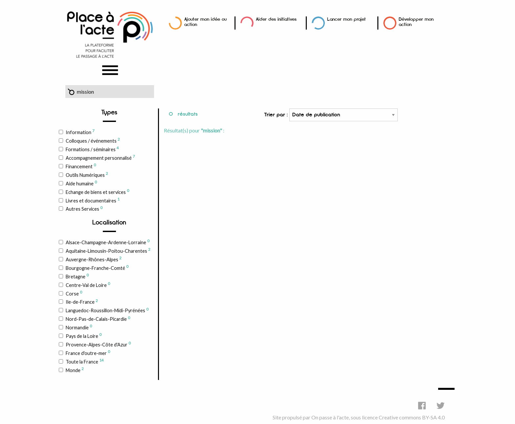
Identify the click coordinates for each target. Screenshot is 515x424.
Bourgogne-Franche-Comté (96, 267)
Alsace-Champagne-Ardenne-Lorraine (107, 242)
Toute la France (84, 361)
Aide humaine (81, 183)
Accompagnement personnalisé (100, 157)
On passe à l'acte (330, 417)
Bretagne (77, 276)
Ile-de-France (81, 301)
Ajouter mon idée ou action (205, 21)
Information (80, 132)
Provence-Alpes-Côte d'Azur (98, 344)
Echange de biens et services (97, 191)
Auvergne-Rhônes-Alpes (93, 259)
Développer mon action (416, 21)
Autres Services (83, 208)
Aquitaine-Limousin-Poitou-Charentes (107, 250)
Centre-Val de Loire (87, 284)
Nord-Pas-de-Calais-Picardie (97, 319)
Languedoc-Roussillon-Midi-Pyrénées (106, 310)
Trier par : (331, 114)
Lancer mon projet (346, 19)
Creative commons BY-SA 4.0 (412, 417)
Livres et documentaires (92, 200)
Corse (73, 293)
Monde (74, 369)
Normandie (78, 327)
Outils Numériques (86, 174)
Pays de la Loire (83, 335)
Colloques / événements (92, 140)
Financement (80, 166)
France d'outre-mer (87, 352)
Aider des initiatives (276, 19)
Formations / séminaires (92, 149)
